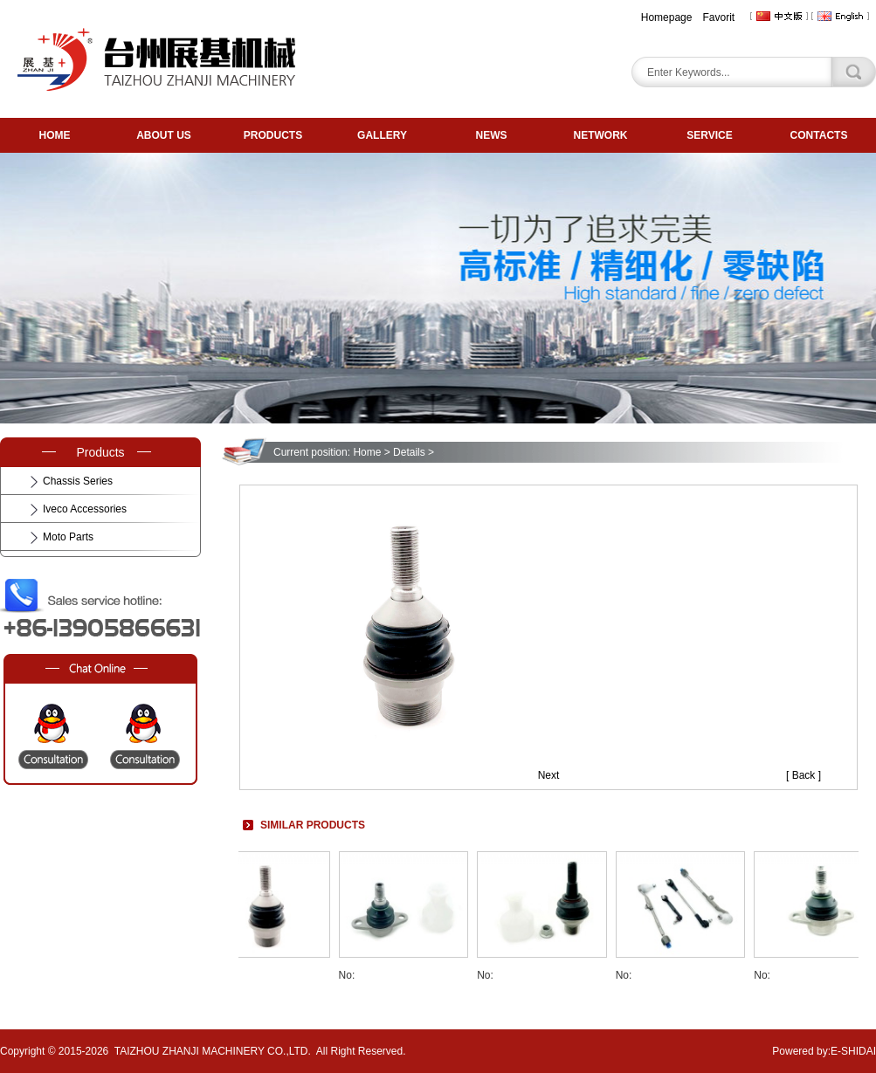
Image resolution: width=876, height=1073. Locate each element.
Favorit (718, 17)
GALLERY (382, 135)
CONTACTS (819, 135)
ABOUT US (163, 135)
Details (409, 452)
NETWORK (601, 135)
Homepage (667, 17)
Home (367, 452)
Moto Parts (68, 537)
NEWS (491, 135)
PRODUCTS (273, 135)
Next (549, 775)
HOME (55, 135)
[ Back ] (803, 775)
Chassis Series (78, 481)
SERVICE (709, 135)
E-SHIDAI (853, 1051)
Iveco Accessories (85, 509)
